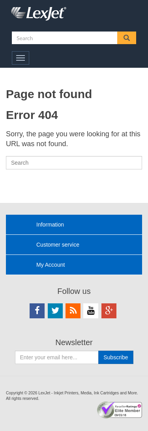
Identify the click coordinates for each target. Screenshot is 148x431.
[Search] (74, 162)
